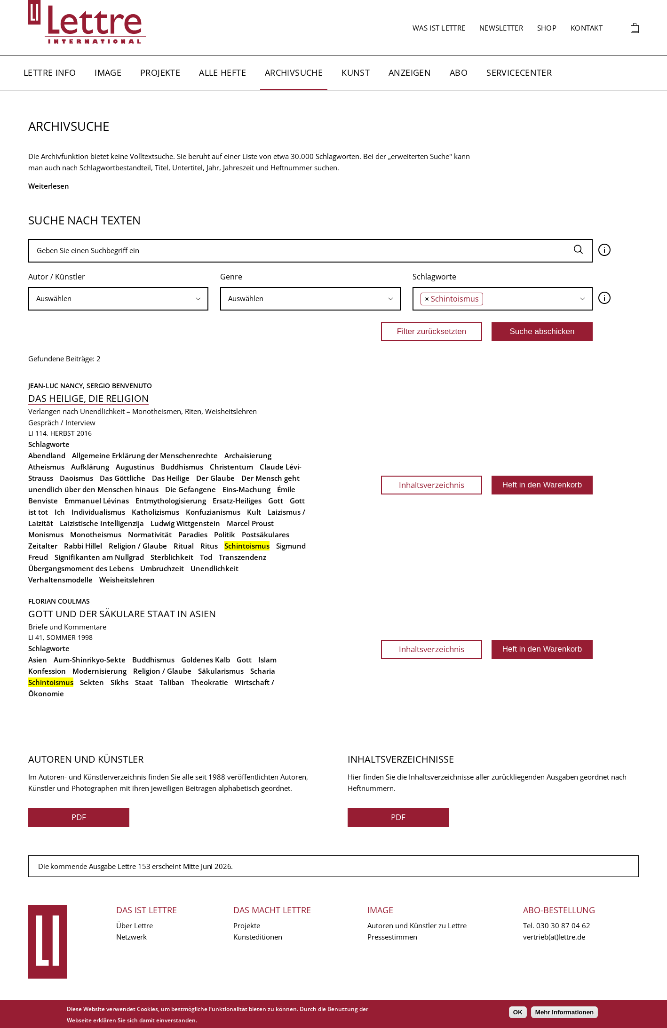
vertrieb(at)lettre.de (554, 936)
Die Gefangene (190, 489)
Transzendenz (242, 557)
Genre (231, 276)
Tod (206, 557)
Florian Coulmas (59, 601)
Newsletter (501, 27)
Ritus (209, 545)
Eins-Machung (246, 489)
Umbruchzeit (162, 568)
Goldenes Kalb (205, 659)
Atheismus (46, 466)
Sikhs (119, 682)
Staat (144, 682)
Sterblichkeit (172, 557)
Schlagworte (434, 276)
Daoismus (76, 478)
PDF (78, 817)
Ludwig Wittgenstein (185, 523)
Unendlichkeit (214, 568)
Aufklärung (90, 466)
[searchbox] (118, 299)
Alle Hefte (222, 72)
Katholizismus (155, 512)
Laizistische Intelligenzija (102, 523)
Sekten (92, 682)
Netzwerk (131, 936)
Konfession (47, 671)
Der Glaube (215, 478)
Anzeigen (410, 72)
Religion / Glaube (138, 545)
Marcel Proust (250, 523)
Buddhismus (182, 466)
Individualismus (98, 512)
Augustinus (135, 466)
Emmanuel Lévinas (96, 500)
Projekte (160, 72)
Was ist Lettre (439, 27)
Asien (37, 659)
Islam (267, 659)
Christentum (231, 466)
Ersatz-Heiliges (237, 500)
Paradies (192, 534)
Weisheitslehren (127, 579)
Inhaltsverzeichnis (431, 484)
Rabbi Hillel (83, 545)
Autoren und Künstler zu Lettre (417, 925)
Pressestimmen (392, 936)
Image (108, 72)
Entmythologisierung (170, 500)
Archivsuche (294, 72)
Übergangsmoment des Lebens (81, 568)
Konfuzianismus (213, 512)
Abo (459, 72)
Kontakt (587, 27)
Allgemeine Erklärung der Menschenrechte (145, 455)
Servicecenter (519, 72)
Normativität (150, 534)
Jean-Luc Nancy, (57, 385)
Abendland (46, 455)
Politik (224, 534)
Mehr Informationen (564, 1012)
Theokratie (209, 682)
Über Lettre (134, 925)
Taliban (171, 682)
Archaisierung (247, 455)
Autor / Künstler (56, 276)
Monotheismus (95, 534)
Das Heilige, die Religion (88, 398)
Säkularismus (221, 671)
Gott (275, 500)
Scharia (262, 671)
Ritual (184, 545)
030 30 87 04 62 (563, 925)
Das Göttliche (122, 478)
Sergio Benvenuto (119, 385)
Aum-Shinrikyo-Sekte (90, 659)
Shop (546, 27)
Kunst (355, 72)
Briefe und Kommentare (67, 626)
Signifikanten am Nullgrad (99, 557)
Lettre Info (50, 72)
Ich (60, 512)
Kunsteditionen (257, 936)
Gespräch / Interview (61, 422)
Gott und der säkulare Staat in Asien (122, 613)
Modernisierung (99, 671)
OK (518, 1012)
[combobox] (118, 299)
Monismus (46, 534)
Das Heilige (171, 478)
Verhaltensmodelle (60, 579)
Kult (254, 512)
